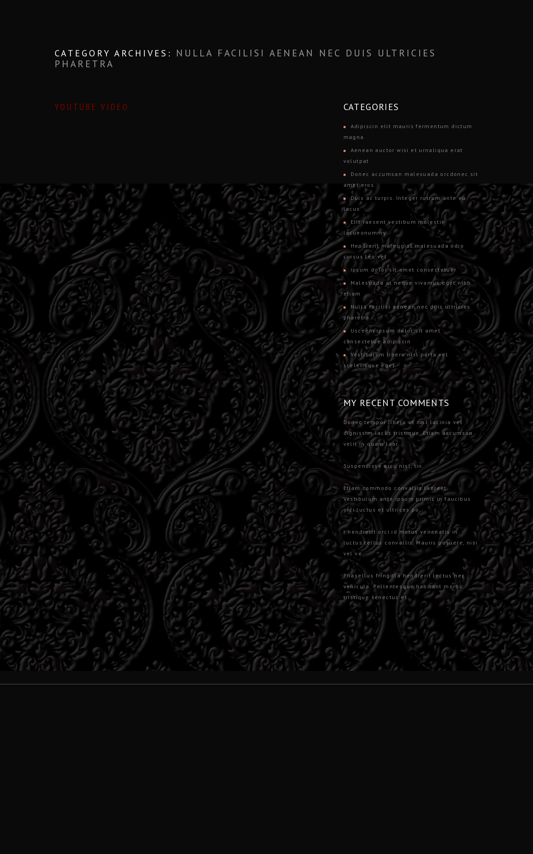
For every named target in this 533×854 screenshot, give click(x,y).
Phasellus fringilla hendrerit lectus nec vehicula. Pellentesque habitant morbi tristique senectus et (404, 586)
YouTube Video (92, 107)
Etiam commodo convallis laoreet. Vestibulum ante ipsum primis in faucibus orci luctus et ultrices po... (407, 499)
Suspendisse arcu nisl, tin (382, 465)
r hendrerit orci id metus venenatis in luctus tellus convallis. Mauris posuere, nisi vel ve (410, 542)
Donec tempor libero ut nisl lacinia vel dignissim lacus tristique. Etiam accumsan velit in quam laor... (408, 433)
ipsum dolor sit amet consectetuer (404, 269)
